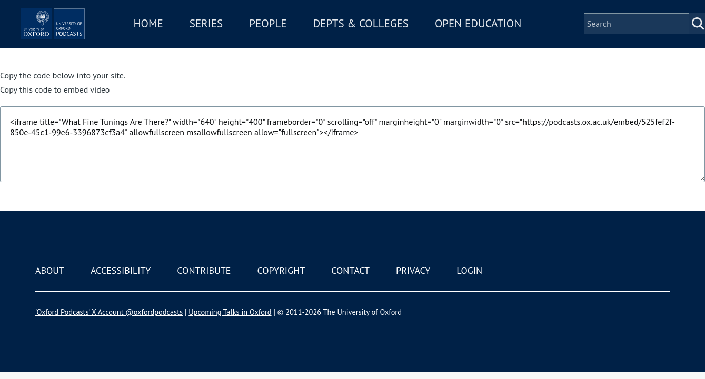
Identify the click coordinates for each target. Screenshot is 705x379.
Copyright (281, 270)
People (314, 31)
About (49, 270)
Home (194, 31)
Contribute (204, 270)
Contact (350, 270)
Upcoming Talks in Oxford (229, 312)
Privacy (413, 270)
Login (469, 270)
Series (252, 31)
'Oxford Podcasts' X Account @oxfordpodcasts (109, 312)
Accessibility (121, 270)
